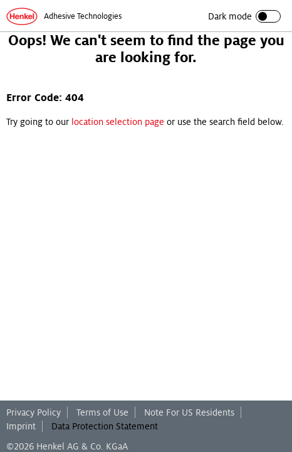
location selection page (117, 122)
